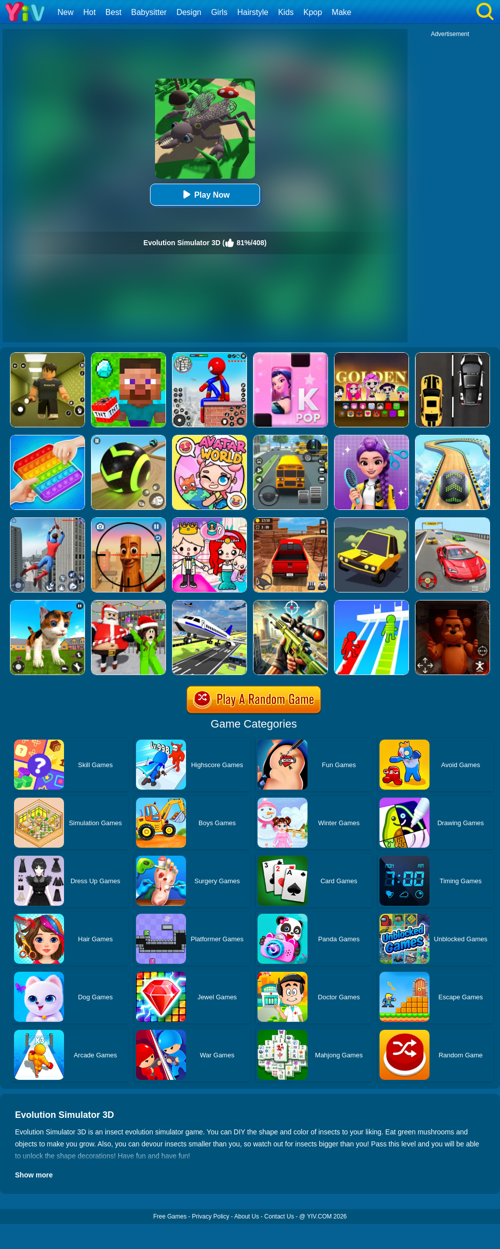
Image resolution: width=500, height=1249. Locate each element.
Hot (89, 12)
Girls (219, 12)
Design (189, 12)
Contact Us (279, 1216)
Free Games (169, 1216)
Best (114, 12)
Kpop (313, 12)
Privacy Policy (211, 1216)
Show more (33, 1175)
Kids (286, 12)
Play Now (205, 194)
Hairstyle (253, 12)
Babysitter (148, 12)
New (66, 12)
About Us (246, 1216)
